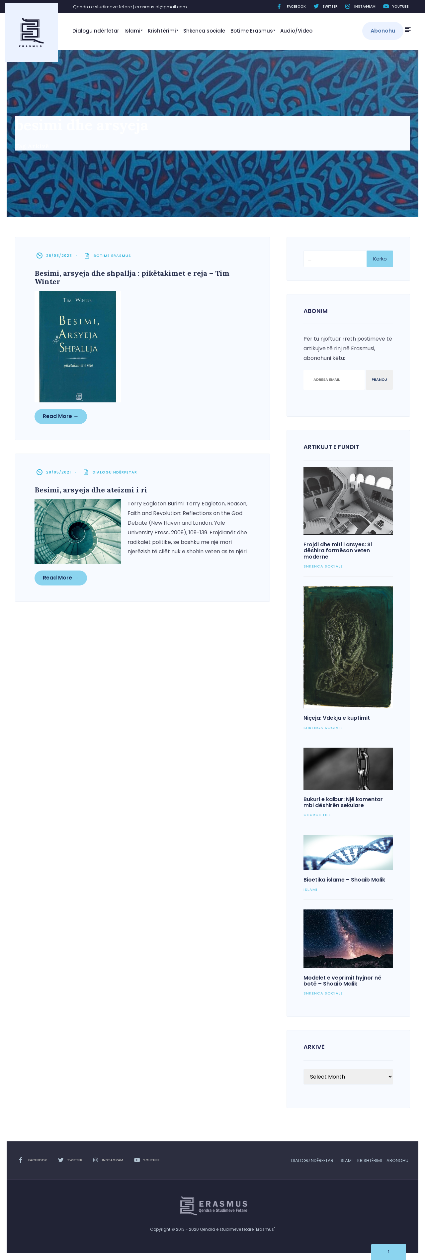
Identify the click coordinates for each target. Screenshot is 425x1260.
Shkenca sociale (204, 30)
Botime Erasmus (251, 30)
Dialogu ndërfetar (95, 30)
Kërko (380, 258)
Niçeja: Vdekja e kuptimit (336, 718)
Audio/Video (296, 30)
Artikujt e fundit (331, 447)
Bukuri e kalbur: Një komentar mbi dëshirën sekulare (343, 802)
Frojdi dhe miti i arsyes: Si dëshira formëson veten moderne (337, 551)
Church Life (317, 814)
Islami (132, 30)
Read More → (61, 416)
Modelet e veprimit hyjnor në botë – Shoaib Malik (342, 981)
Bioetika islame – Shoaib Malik (344, 880)
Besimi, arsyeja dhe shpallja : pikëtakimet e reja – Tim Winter (132, 277)
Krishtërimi (162, 30)
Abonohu (383, 31)
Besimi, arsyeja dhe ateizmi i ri (91, 490)
